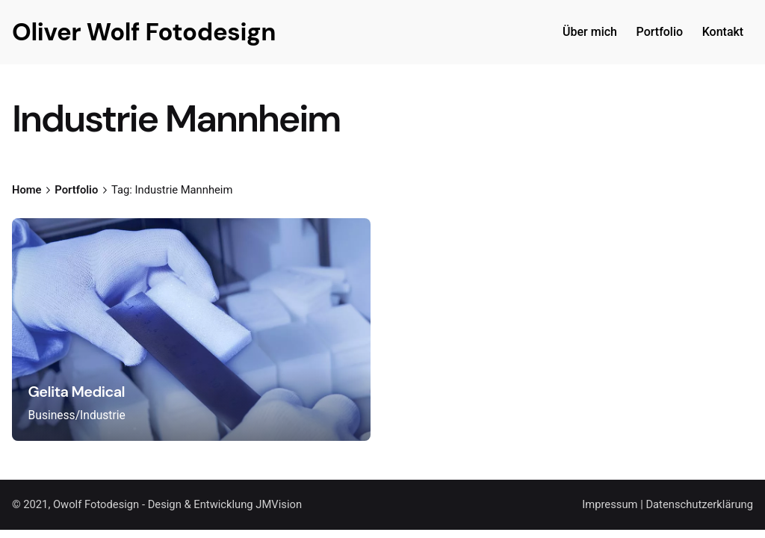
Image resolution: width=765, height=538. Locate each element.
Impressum (609, 504)
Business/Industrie (77, 415)
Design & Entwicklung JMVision (225, 504)
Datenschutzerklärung (699, 504)
